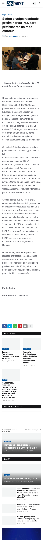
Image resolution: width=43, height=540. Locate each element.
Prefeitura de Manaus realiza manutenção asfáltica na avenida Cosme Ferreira (28, 507)
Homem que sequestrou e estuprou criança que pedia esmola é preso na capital (28, 519)
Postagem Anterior (10, 429)
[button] (3, 3)
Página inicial (7, 15)
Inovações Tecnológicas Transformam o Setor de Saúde (10, 355)
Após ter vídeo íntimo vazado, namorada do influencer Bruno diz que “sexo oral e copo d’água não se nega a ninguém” (29, 492)
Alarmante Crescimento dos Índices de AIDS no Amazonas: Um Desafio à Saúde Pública (30, 357)
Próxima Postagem (32, 429)
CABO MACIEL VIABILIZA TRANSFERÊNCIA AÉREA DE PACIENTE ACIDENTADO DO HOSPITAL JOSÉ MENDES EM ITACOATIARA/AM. (10, 390)
